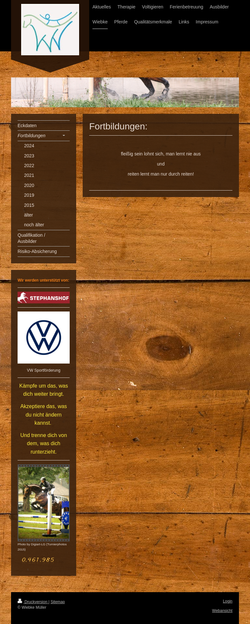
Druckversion (33, 602)
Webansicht (222, 610)
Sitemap (57, 602)
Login (227, 601)
